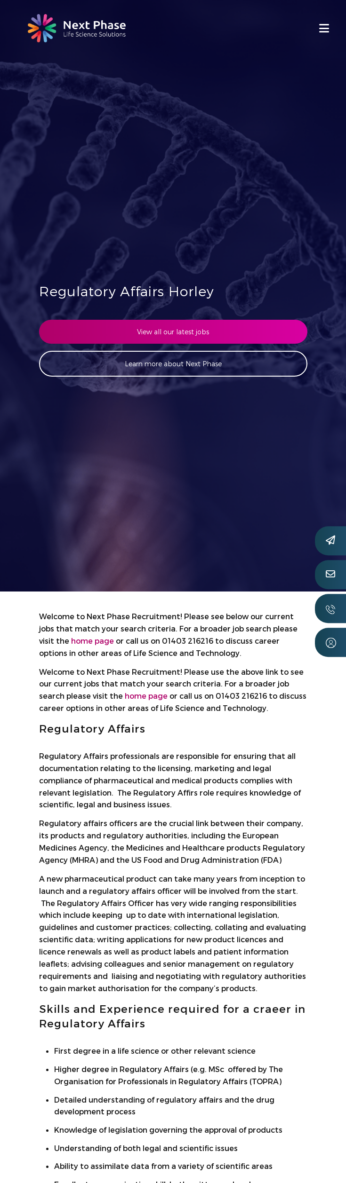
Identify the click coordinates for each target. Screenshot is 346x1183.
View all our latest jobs (173, 332)
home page (92, 640)
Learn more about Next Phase (173, 364)
